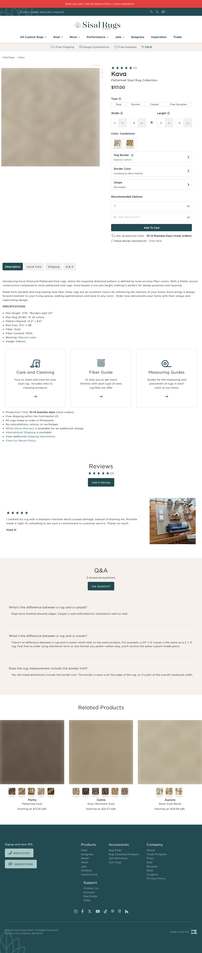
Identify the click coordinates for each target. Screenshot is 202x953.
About (151, 850)
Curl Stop (115, 862)
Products (88, 844)
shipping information (41, 436)
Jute (84, 866)
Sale (149, 862)
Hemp (85, 858)
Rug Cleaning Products (124, 854)
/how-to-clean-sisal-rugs (35, 396)
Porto (32, 800)
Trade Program (157, 854)
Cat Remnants (118, 858)
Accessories (119, 844)
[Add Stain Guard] (151, 217)
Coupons (152, 874)
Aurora (170, 800)
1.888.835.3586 (164, 13)
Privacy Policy (156, 878)
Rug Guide (90, 896)
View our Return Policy (21, 440)
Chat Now (155, 240)
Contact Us (90, 888)
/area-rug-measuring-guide (167, 396)
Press (150, 858)
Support (90, 882)
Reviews (152, 866)
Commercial (89, 874)
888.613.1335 (157, 13)
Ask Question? (101, 586)
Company (155, 844)
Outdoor (86, 870)
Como (101, 800)
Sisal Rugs (8, 57)
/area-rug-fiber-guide (101, 396)
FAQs (86, 900)
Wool (84, 862)
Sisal (84, 850)
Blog (150, 870)
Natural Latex (27, 337)
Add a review (101, 482)
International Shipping (20, 432)
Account (89, 892)
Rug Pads (115, 850)
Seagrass (87, 854)
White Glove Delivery (20, 428)
